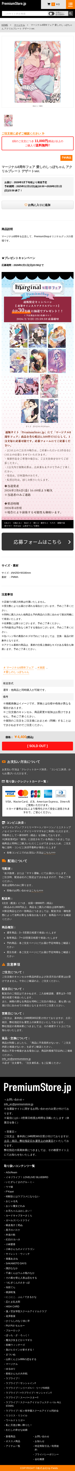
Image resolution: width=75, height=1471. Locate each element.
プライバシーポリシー (47, 1454)
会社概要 (39, 1459)
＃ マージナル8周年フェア (18, 667)
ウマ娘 (9, 1186)
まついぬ (10, 1354)
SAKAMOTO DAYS (16, 1263)
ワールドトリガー (15, 1420)
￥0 (53, 4)
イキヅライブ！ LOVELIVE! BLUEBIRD (27, 1177)
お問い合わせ (42, 1436)
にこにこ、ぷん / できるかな (21, 1297)
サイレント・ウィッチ (18, 1254)
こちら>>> (50, 852)
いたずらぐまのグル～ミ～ (20, 1182)
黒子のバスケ (13, 1230)
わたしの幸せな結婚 (16, 1429)
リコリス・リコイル (16, 1415)
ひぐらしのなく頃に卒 (18, 1321)
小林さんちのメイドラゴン (20, 1249)
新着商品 (10, 1436)
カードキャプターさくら (19, 1215)
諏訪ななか (12, 1268)
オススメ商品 (13, 1441)
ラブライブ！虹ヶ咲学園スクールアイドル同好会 (32, 1410)
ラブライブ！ (13, 1378)
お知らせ (39, 1441)
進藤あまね (12, 1258)
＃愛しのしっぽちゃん (16, 671)
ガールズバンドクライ (18, 1220)
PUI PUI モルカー (15, 1325)
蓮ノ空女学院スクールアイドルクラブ (26, 1311)
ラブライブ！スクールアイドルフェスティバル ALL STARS (33, 1404)
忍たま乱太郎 (13, 1301)
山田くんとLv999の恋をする (21, 1359)
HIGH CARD (12, 1306)
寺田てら (10, 1287)
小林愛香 (10, 1244)
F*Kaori (10, 1191)
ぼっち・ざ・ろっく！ (18, 1335)
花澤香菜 (10, 1316)
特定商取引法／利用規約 (47, 1448)
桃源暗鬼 (10, 1292)
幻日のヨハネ (13, 1239)
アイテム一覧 (13, 1446)
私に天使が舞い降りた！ (19, 1425)
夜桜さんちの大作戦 (16, 1373)
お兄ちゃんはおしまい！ (19, 1210)
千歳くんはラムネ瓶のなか (20, 1273)
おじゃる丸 (12, 1201)
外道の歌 (10, 1234)
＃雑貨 (41, 667)
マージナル (19, 25)
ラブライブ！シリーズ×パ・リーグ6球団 (27, 1388)
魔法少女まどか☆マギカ (19, 1340)
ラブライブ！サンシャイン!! (21, 1383)
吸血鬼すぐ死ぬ (14, 1225)
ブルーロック (13, 1330)
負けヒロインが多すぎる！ (20, 1349)
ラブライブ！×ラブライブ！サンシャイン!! (29, 1392)
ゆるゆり (10, 1368)
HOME (5, 25)
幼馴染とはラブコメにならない (22, 1196)
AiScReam (11, 1172)
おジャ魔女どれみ (15, 1206)
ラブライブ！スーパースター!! (22, 1397)
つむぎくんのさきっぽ (18, 1282)
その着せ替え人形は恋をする (21, 1277)
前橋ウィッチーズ (15, 1344)
